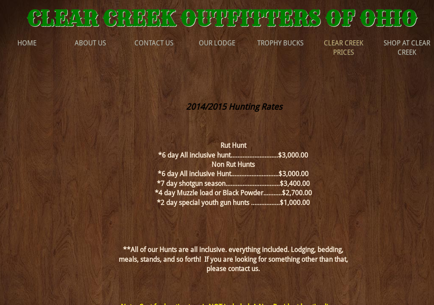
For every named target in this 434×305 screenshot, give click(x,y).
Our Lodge (217, 43)
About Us (90, 43)
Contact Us (153, 43)
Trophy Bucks (280, 43)
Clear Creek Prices (343, 47)
